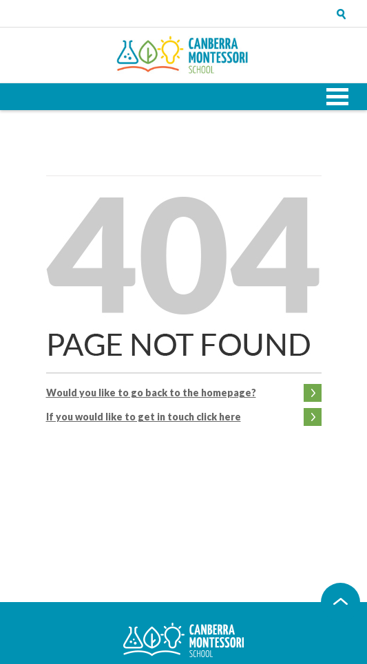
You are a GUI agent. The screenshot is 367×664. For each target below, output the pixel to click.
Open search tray (341, 14)
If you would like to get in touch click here (143, 416)
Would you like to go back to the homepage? (151, 392)
